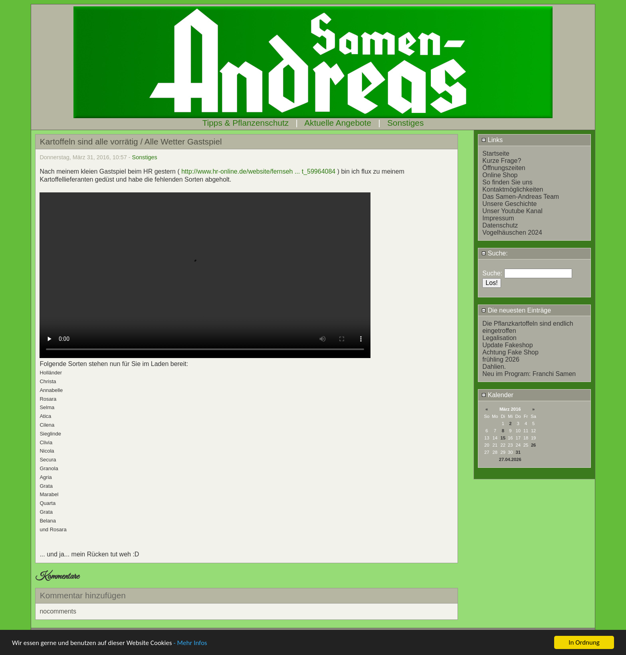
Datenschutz (500, 225)
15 (503, 437)
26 (533, 445)
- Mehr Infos (190, 643)
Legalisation (499, 337)
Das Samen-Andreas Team (520, 196)
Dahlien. (494, 366)
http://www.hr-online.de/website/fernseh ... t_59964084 (258, 171)
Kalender (497, 395)
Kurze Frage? (501, 160)
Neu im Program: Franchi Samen (529, 373)
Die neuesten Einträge (516, 310)
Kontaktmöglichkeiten (512, 189)
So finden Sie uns (507, 182)
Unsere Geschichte (509, 203)
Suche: (494, 253)
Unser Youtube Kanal (512, 211)
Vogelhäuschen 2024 (512, 232)
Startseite (495, 153)
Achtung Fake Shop (510, 352)
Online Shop (499, 175)
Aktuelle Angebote (337, 122)
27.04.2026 (510, 459)
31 (517, 452)
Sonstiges (405, 122)
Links (492, 140)
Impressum (498, 218)
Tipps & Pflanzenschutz (245, 122)
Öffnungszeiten (503, 167)
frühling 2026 (500, 359)
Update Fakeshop (507, 345)
